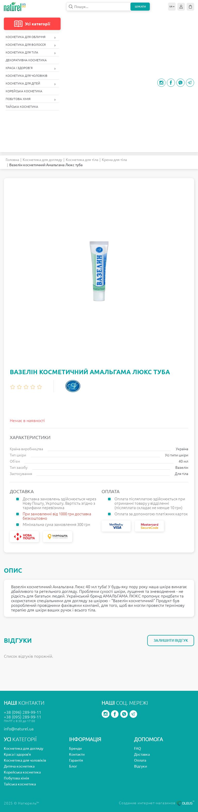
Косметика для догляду (42, 160)
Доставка (142, 754)
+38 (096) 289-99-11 (22, 712)
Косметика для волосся (31, 45)
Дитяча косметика (19, 766)
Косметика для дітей (31, 84)
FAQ (137, 748)
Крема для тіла (114, 160)
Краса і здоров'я (31, 68)
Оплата (140, 760)
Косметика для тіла (31, 53)
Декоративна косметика (26, 60)
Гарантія (76, 760)
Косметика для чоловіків (26, 75)
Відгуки (140, 766)
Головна (12, 160)
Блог (73, 766)
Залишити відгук (171, 640)
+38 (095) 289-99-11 (22, 717)
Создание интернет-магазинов (156, 803)
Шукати (140, 6)
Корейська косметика (24, 91)
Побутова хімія (31, 99)
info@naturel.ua (19, 728)
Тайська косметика (22, 106)
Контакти (77, 754)
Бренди (75, 748)
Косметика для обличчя (31, 37)
